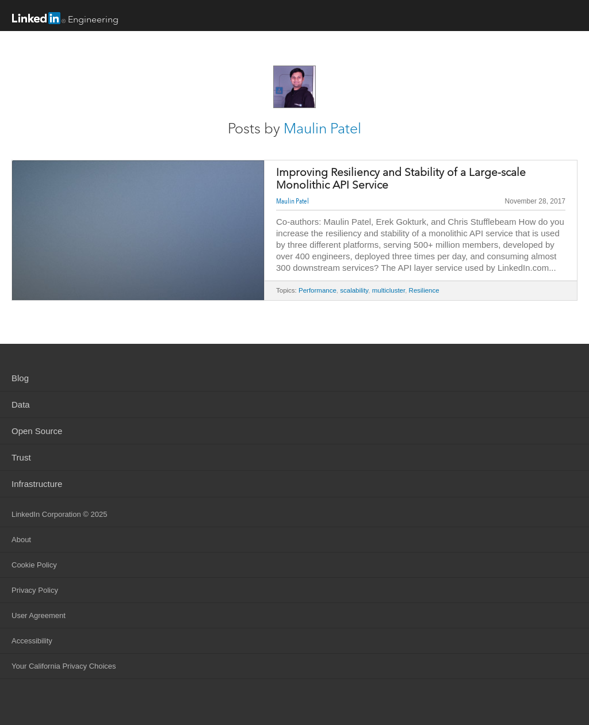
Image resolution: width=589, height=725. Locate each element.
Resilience (424, 290)
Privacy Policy (35, 590)
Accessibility (32, 640)
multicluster (389, 290)
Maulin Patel (322, 128)
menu (569, 16)
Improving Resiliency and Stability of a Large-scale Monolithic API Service (401, 178)
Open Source (37, 431)
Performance (317, 290)
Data (21, 404)
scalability (354, 290)
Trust (21, 457)
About (21, 539)
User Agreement (39, 615)
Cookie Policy (34, 565)
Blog (20, 378)
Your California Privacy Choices (64, 666)
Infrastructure (37, 484)
